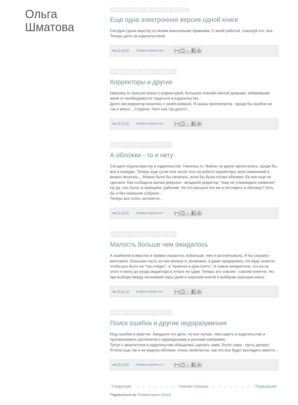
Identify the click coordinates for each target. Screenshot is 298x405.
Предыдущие (266, 386)
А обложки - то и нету (141, 155)
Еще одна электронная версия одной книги (174, 19)
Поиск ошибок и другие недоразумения (168, 323)
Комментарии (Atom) (154, 395)
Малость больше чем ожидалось (159, 244)
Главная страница (193, 386)
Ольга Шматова (49, 20)
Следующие (121, 386)
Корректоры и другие (141, 82)
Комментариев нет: (150, 50)
